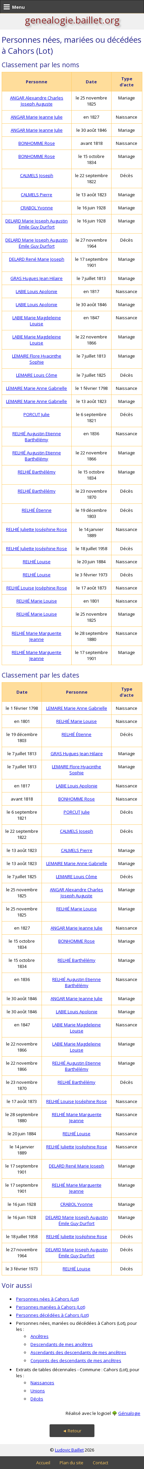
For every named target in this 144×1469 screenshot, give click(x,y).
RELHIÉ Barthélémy (37, 472)
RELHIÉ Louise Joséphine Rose (36, 588)
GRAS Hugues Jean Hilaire (36, 278)
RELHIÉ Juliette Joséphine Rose (36, 529)
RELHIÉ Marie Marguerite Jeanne (36, 636)
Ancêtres (39, 1336)
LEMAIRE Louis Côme (36, 375)
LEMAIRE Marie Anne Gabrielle (36, 388)
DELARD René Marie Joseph (36, 259)
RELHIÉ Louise (37, 562)
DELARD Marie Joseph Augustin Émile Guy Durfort (36, 224)
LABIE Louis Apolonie (36, 291)
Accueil (43, 1463)
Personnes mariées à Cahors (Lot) (50, 1307)
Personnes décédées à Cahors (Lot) (52, 1315)
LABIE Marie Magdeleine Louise (36, 321)
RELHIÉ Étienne (37, 510)
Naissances (42, 1383)
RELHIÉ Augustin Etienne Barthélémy (36, 437)
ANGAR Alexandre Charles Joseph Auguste (36, 101)
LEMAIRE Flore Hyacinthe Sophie (36, 359)
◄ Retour (72, 1431)
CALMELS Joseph (36, 175)
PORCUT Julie (36, 414)
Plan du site (71, 1463)
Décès (36, 1399)
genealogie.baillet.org (72, 19)
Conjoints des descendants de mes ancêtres (75, 1360)
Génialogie (129, 1413)
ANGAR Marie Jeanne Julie (37, 117)
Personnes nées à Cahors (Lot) (47, 1299)
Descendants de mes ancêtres (61, 1344)
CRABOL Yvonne (36, 208)
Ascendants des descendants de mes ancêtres (78, 1352)
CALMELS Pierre (36, 195)
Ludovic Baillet (69, 1450)
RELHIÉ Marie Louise (36, 601)
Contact (100, 1463)
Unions (37, 1391)
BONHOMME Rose (36, 143)
